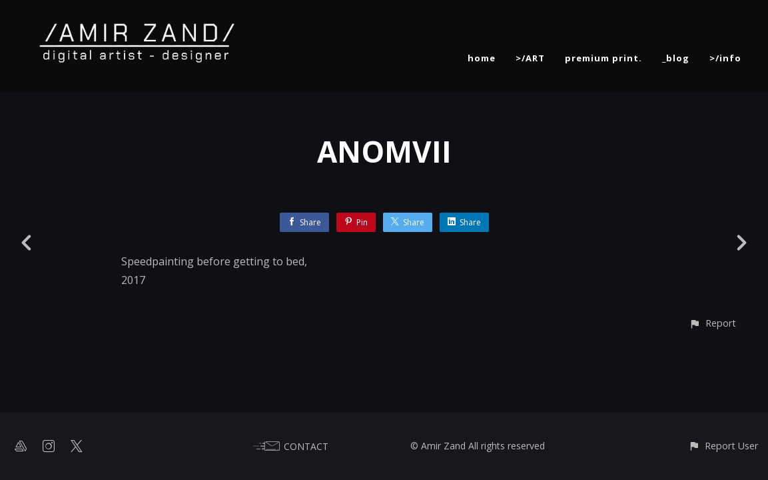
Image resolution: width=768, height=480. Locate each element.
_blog (675, 58)
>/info (725, 58)
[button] (712, 323)
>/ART (530, 58)
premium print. (603, 58)
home (482, 58)
